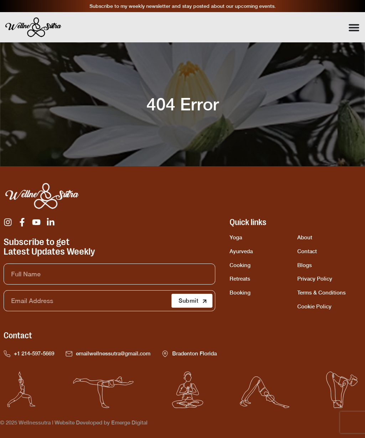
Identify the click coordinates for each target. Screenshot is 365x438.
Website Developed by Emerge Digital (101, 422)
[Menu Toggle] (354, 27)
